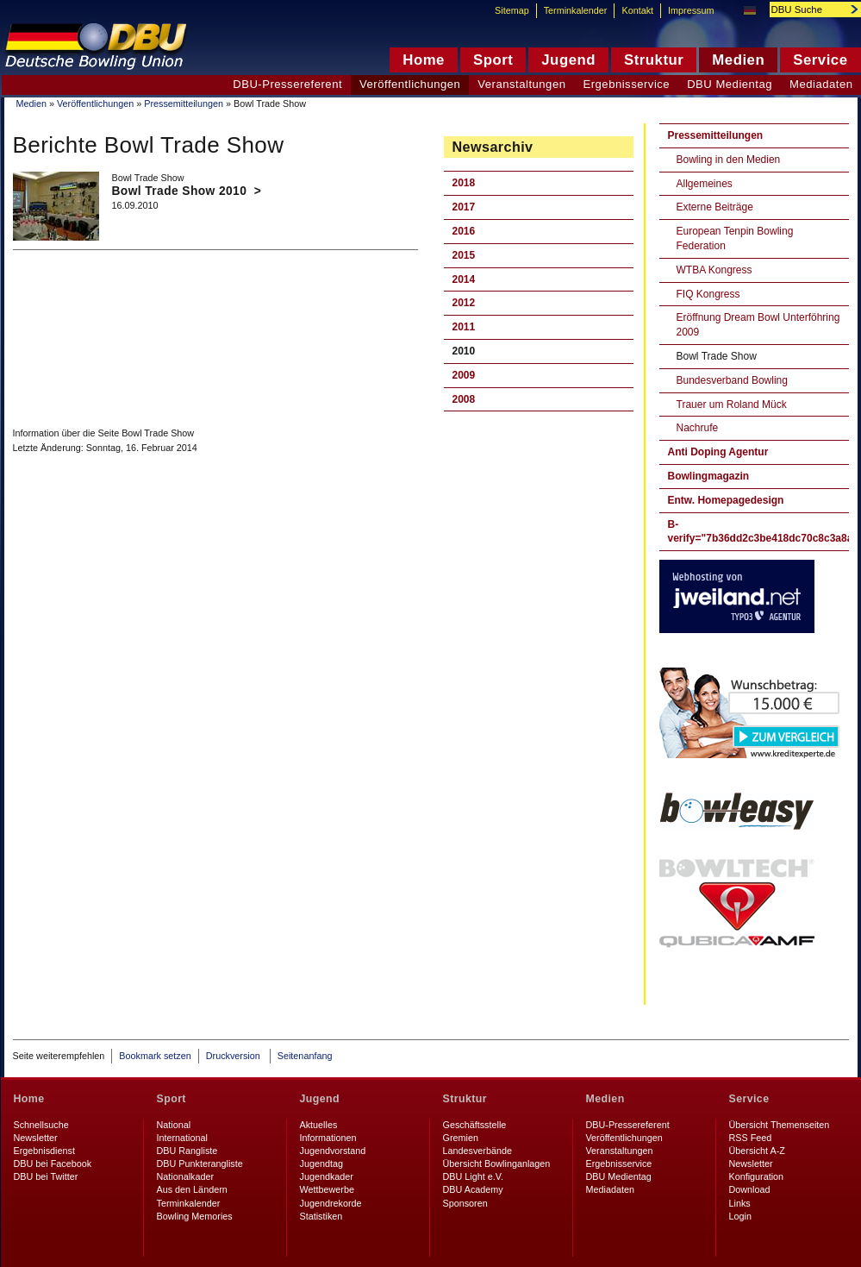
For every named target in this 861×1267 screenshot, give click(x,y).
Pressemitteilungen (183, 103)
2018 (464, 183)
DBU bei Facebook (53, 1163)
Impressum (691, 10)
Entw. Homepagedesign (726, 500)
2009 (464, 375)
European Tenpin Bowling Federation (735, 238)
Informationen (328, 1137)
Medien (31, 103)
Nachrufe (698, 428)
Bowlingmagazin (709, 476)
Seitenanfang (305, 1056)
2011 (464, 327)
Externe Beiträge (715, 207)
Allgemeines (705, 184)
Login (740, 1216)
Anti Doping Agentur (718, 452)
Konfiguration (756, 1176)
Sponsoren (465, 1203)
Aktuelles (319, 1125)
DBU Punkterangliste (200, 1163)
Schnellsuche (41, 1125)
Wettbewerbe (327, 1189)
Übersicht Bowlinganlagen (497, 1163)
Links (740, 1203)
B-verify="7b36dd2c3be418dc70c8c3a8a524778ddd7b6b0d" (758, 531)
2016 (464, 231)
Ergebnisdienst (44, 1150)
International (182, 1137)
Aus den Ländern (192, 1189)
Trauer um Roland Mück (732, 404)
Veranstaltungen (521, 84)
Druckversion (234, 1056)
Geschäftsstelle (475, 1125)
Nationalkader (186, 1176)
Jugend (320, 1099)
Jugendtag (321, 1163)
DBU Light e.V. (473, 1176)
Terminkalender (576, 10)
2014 (464, 279)
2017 (464, 207)
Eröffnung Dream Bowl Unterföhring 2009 (758, 324)
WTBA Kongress (714, 270)
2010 (464, 351)
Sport (171, 1099)
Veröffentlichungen (95, 103)
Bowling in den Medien (729, 160)
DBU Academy (473, 1189)
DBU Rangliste (187, 1150)
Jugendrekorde (331, 1203)
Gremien (460, 1137)
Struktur (465, 1099)
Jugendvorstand (333, 1150)
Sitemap (512, 10)
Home (29, 1099)
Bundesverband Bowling (732, 380)
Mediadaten (610, 1189)
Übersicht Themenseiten (779, 1125)
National (174, 1125)
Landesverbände (477, 1150)
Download (750, 1189)
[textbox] (806, 9)
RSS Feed (750, 1137)
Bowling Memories (195, 1216)
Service (749, 1099)
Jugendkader (326, 1176)
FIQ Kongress (708, 294)
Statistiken (321, 1216)
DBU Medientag (729, 84)
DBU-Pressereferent (287, 84)
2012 (464, 303)
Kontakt (637, 10)
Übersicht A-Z (757, 1150)
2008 (464, 399)
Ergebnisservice (626, 84)
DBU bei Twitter (46, 1176)
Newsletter (36, 1137)
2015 (464, 255)
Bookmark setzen (154, 1056)
